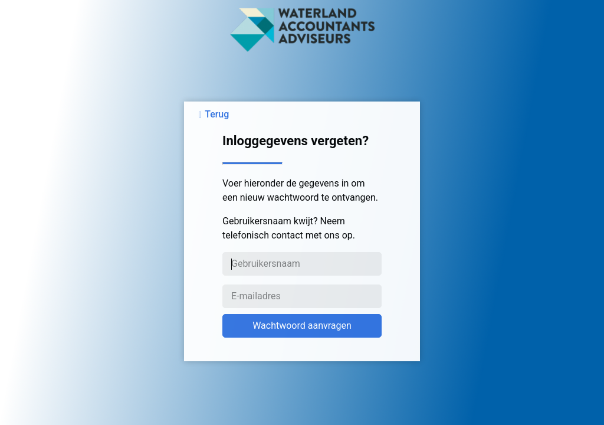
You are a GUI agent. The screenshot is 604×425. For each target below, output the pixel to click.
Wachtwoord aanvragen (302, 325)
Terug (217, 114)
